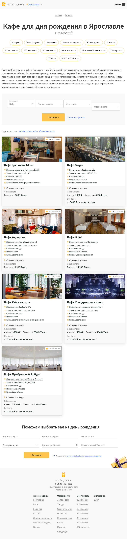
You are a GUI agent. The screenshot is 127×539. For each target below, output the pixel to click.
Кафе (35, 504)
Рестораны (38, 499)
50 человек (48, 50)
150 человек (29, 50)
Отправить (36, 455)
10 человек (82, 499)
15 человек (82, 504)
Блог (96, 499)
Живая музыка (64, 518)
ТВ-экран (115, 50)
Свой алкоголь (64, 509)
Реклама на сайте (64, 489)
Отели (110, 42)
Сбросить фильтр (76, 117)
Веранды (50, 42)
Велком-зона (67, 50)
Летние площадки (71, 42)
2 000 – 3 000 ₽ (69, 58)
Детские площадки (42, 518)
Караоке (61, 527)
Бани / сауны (33, 42)
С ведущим (62, 531)
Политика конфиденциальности (63, 487)
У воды (60, 504)
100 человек (83, 527)
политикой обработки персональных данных (84, 456)
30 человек (10, 50)
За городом (63, 499)
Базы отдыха (93, 42)
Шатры (15, 42)
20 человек (82, 509)
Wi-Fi (50, 58)
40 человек (82, 518)
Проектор (62, 513)
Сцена (60, 522)
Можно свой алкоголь (92, 50)
